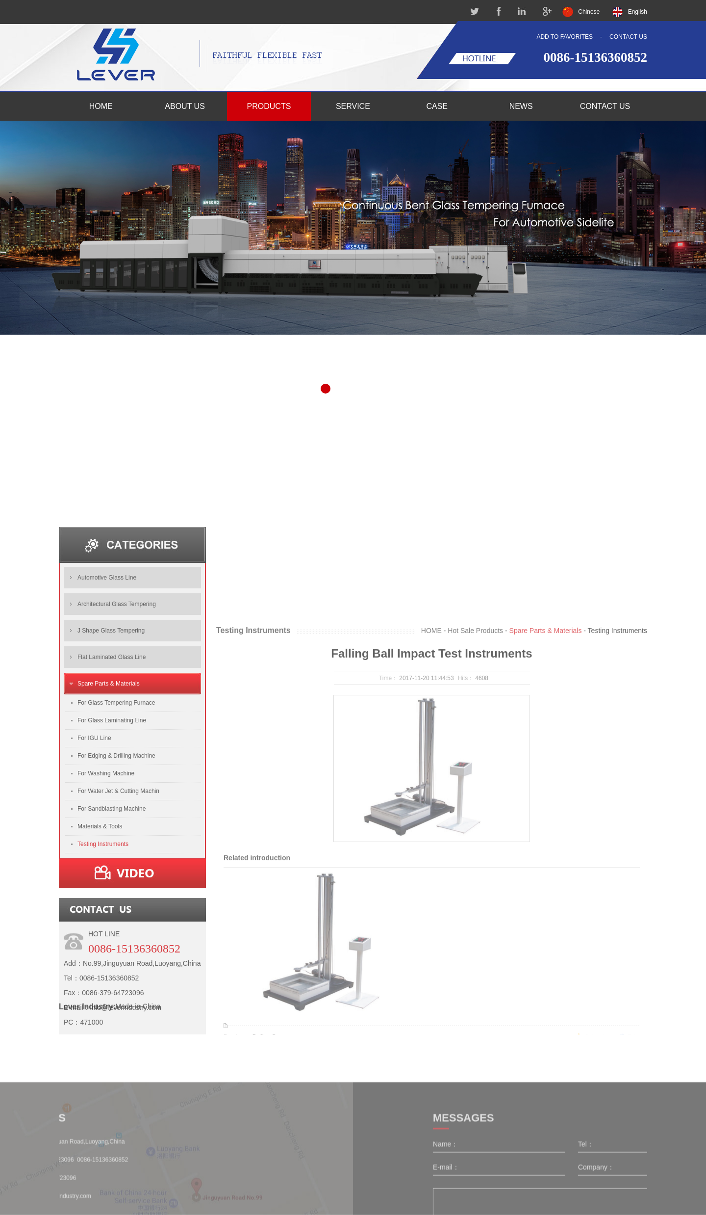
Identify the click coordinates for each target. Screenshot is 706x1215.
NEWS (521, 106)
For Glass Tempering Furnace (116, 824)
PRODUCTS (269, 106)
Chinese (589, 11)
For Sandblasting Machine (111, 930)
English (637, 11)
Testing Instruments (102, 965)
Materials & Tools (99, 948)
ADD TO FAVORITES (564, 36)
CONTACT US (628, 36)
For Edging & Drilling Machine (116, 877)
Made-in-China (138, 1076)
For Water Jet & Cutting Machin (118, 912)
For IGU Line (94, 859)
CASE (437, 106)
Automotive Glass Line (106, 699)
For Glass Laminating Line (111, 842)
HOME (101, 106)
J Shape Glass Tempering (111, 752)
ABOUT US (185, 106)
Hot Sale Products (475, 859)
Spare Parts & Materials (108, 805)
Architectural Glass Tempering (116, 725)
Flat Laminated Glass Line (111, 778)
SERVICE (353, 106)
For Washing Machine (105, 895)
